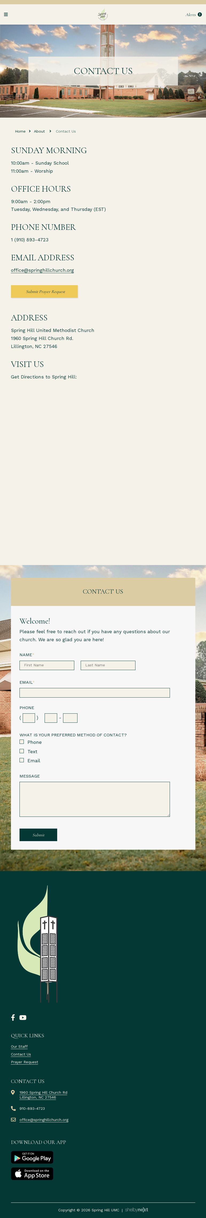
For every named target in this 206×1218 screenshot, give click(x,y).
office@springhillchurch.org (42, 270)
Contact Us (21, 1054)
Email (27, 682)
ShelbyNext (136, 1210)
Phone (27, 707)
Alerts (193, 14)
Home (20, 131)
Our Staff (19, 1046)
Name (27, 654)
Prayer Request (24, 1062)
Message (30, 776)
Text (32, 751)
